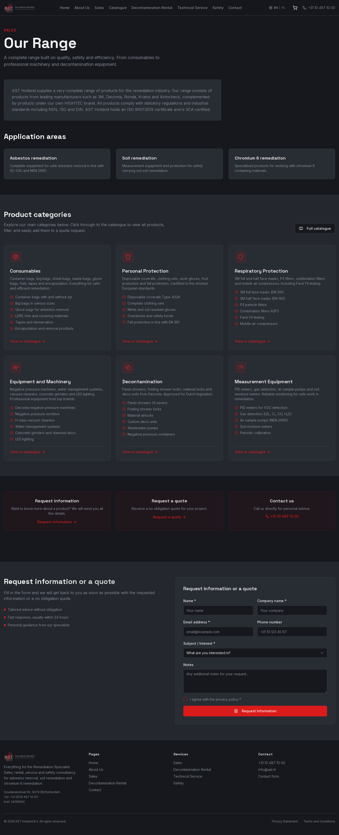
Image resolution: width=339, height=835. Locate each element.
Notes (188, 665)
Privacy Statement (285, 821)
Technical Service (192, 8)
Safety (218, 8)
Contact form (268, 776)
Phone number (269, 622)
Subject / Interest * (199, 643)
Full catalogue (315, 228)
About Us (82, 8)
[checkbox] (185, 699)
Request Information (255, 711)
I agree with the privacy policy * (215, 699)
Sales (99, 8)
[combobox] (255, 653)
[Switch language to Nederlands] (277, 7)
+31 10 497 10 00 (271, 763)
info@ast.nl (267, 769)
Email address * (196, 622)
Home (65, 8)
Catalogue (118, 8)
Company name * (272, 601)
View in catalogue (28, 341)
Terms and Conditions (319, 821)
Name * (189, 601)
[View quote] (295, 7)
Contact (235, 8)
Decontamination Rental (151, 8)
